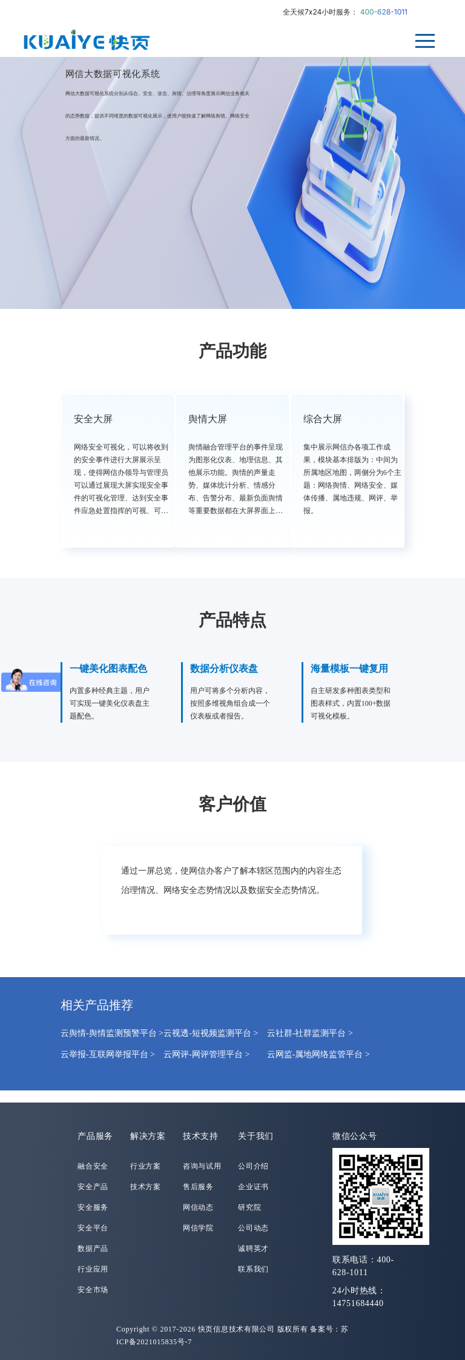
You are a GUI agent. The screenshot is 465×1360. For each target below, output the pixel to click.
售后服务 (198, 1187)
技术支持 (201, 1136)
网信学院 (198, 1228)
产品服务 (95, 1136)
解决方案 (148, 1136)
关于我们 (256, 1136)
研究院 (249, 1207)
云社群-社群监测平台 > (310, 1033)
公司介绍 (253, 1166)
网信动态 (198, 1207)
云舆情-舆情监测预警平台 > (112, 1033)
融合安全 (93, 1166)
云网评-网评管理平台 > (206, 1054)
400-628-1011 (383, 11)
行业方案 (145, 1166)
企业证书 (253, 1187)
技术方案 (145, 1187)
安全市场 (93, 1289)
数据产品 (93, 1248)
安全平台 (93, 1228)
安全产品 (93, 1187)
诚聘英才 (253, 1248)
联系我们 (253, 1269)
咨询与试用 (202, 1166)
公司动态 (253, 1228)
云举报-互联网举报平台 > (108, 1054)
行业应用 (93, 1269)
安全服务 (93, 1207)
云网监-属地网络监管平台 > (318, 1054)
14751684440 (358, 1303)
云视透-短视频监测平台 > (210, 1033)
